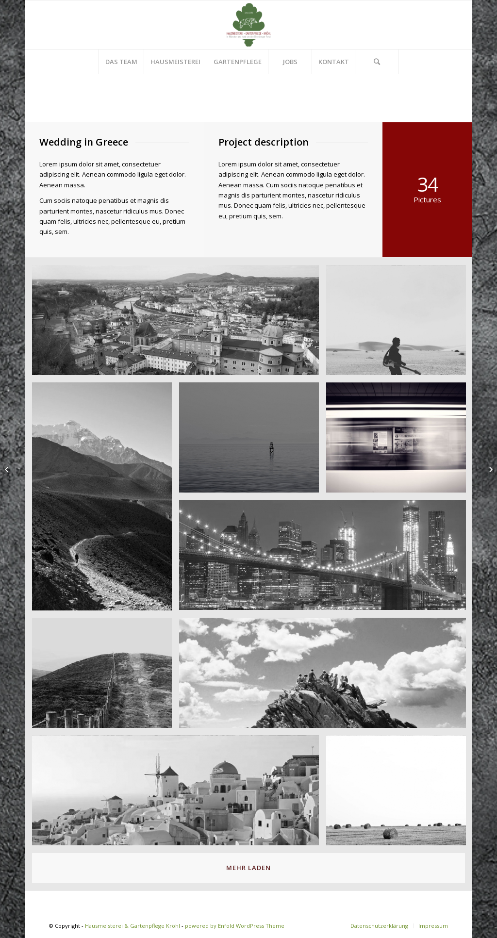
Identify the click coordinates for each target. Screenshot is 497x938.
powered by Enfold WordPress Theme (234, 925)
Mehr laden (248, 867)
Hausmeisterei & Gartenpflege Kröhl (132, 925)
